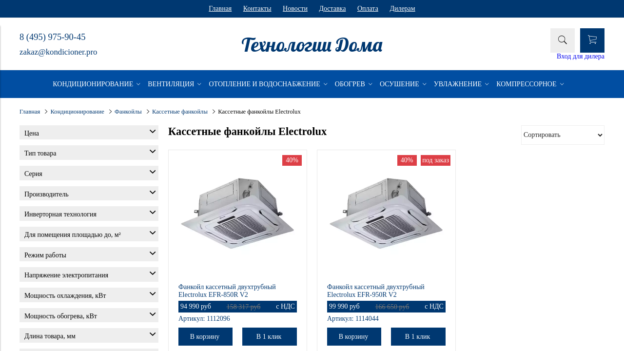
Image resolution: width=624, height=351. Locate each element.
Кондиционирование (77, 111)
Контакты (257, 8)
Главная (220, 8)
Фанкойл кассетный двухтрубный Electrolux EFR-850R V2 (227, 290)
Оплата (367, 8)
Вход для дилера (580, 56)
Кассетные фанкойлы (180, 111)
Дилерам (402, 8)
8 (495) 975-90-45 (52, 37)
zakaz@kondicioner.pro (58, 52)
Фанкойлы (128, 111)
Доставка (332, 8)
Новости (295, 8)
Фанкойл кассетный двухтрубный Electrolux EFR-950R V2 (376, 290)
